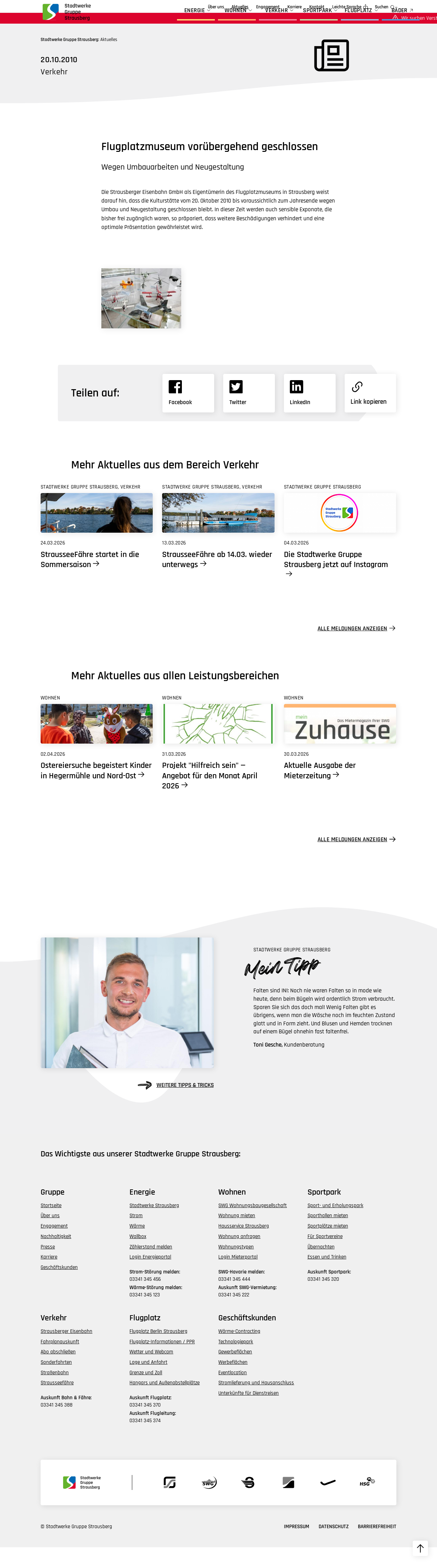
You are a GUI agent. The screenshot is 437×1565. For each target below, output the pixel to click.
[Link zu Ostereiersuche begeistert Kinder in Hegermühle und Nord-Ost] (97, 741)
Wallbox (137, 1254)
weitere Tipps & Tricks (175, 1103)
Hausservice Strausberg (243, 1243)
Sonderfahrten (56, 1379)
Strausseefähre (57, 1400)
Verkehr (257, 20)
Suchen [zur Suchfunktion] (381, 7)
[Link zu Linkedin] (310, 411)
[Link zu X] (249, 411)
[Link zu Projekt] (218, 741)
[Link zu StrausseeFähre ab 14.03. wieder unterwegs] (218, 530)
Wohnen (215, 20)
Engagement (228, 7)
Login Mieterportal (238, 1274)
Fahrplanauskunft (60, 1359)
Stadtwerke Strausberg (154, 1223)
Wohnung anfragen (239, 1254)
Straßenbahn (55, 1390)
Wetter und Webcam (151, 1369)
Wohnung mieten (236, 1233)
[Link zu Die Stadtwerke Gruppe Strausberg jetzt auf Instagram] (340, 530)
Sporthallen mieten (328, 1233)
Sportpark (298, 20)
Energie (175, 20)
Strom (136, 1233)
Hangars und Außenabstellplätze (164, 1400)
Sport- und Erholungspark (335, 1223)
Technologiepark (235, 1359)
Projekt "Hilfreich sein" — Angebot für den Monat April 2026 (210, 793)
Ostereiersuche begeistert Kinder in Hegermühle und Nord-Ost (96, 788)
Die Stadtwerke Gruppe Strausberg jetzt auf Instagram (336, 577)
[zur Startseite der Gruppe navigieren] (66, 15)
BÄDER (380, 20)
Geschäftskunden (263, 7)
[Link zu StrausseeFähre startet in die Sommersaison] (97, 530)
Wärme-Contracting (239, 1348)
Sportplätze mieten (328, 1243)
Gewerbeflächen (235, 1369)
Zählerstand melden (150, 1264)
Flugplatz (338, 20)
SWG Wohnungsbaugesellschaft (252, 1223)
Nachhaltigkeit (56, 1254)
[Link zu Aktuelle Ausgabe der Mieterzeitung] (340, 741)
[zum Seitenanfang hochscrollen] (420, 1548)
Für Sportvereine (325, 1254)
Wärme (137, 1243)
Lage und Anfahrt (148, 1379)
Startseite (51, 1223)
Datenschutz (334, 1544)
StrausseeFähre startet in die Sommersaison (90, 577)
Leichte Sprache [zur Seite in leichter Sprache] (346, 7)
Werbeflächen (232, 1379)
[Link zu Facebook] (188, 411)
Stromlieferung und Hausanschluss (256, 1400)
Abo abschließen (58, 1369)
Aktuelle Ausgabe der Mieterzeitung (320, 788)
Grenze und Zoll (145, 1390)
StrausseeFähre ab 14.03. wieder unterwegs (217, 577)
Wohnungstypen (236, 1264)
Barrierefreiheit (377, 1544)
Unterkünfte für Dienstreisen (248, 1410)
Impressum (296, 1544)
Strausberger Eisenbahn (66, 1348)
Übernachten (321, 1264)
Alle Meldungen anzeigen (352, 646)
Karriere (294, 7)
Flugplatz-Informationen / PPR (162, 1359)
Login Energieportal (150, 1274)
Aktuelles (200, 7)
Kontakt (317, 7)
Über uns (176, 7)
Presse (48, 1264)
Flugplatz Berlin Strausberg (158, 1348)
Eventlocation (232, 1390)
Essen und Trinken (327, 1274)
